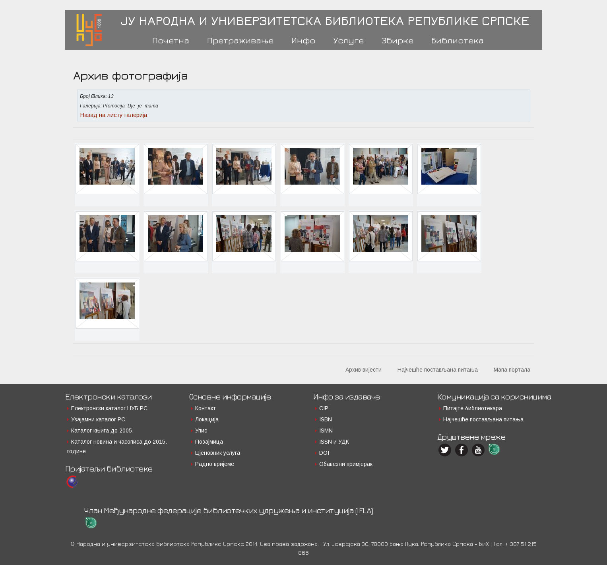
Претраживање (240, 40)
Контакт (205, 408)
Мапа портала (512, 369)
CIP (323, 408)
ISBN (325, 419)
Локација (207, 419)
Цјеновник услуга (217, 453)
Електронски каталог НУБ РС (109, 408)
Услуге (348, 40)
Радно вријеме (214, 464)
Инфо (303, 40)
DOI (324, 453)
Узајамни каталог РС (98, 419)
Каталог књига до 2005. (102, 430)
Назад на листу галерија (113, 114)
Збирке (397, 40)
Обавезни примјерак (345, 464)
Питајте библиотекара (472, 408)
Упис (201, 430)
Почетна (170, 40)
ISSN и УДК (334, 441)
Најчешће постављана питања (438, 369)
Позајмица (209, 441)
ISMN (326, 430)
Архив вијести (363, 369)
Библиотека (457, 40)
